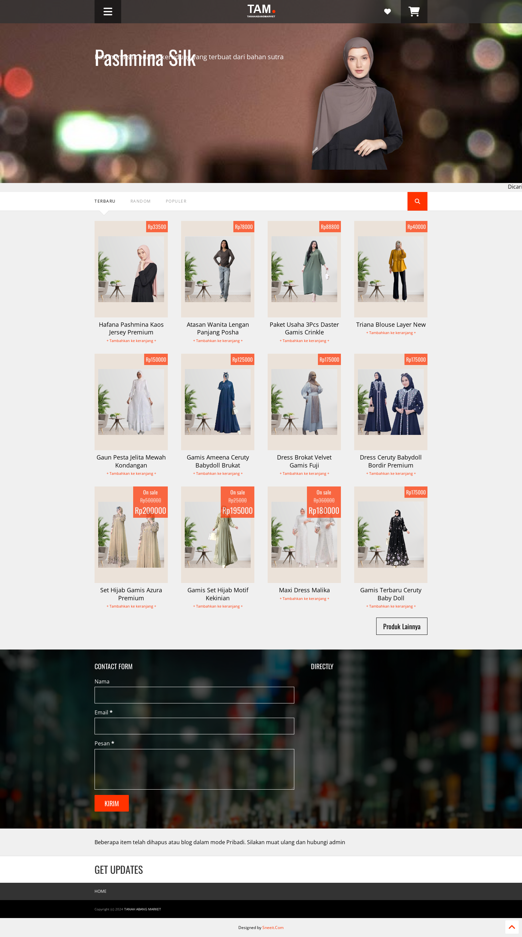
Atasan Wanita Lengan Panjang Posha (218, 328)
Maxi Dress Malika (304, 590)
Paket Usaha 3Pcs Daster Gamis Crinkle (304, 328)
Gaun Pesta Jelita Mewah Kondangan (131, 461)
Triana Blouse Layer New (391, 324)
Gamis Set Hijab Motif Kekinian (217, 594)
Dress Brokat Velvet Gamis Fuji (304, 461)
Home (101, 891)
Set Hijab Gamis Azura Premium (131, 594)
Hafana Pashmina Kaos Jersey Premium (131, 328)
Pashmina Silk (145, 47)
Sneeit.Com (273, 927)
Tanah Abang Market (142, 909)
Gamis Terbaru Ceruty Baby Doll (390, 594)
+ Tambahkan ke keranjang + (131, 340)
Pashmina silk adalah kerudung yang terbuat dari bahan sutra (189, 81)
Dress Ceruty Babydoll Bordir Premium (391, 461)
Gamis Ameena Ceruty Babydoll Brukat (218, 461)
